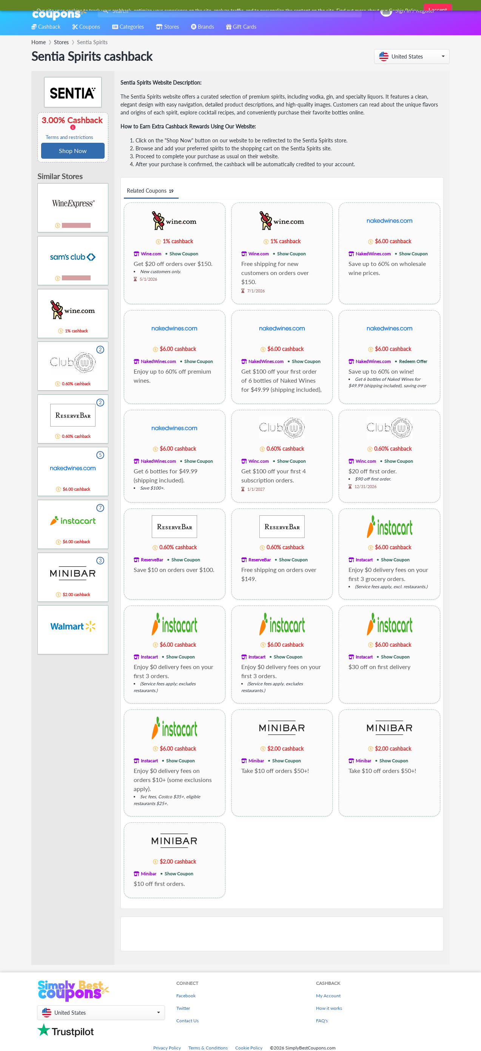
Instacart (364, 560)
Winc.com (258, 461)
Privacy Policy (167, 1048)
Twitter (183, 1008)
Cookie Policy (248, 1048)
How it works (329, 1008)
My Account (328, 995)
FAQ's (322, 1020)
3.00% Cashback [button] (73, 127)
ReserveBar (152, 560)
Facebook (186, 995)
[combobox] (228, 11)
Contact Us (187, 1020)
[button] (412, 56)
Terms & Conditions (208, 1048)
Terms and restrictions (69, 137)
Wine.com (151, 254)
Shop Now (73, 150)
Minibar (256, 761)
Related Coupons (151, 191)
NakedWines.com (373, 254)
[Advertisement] (282, 934)
